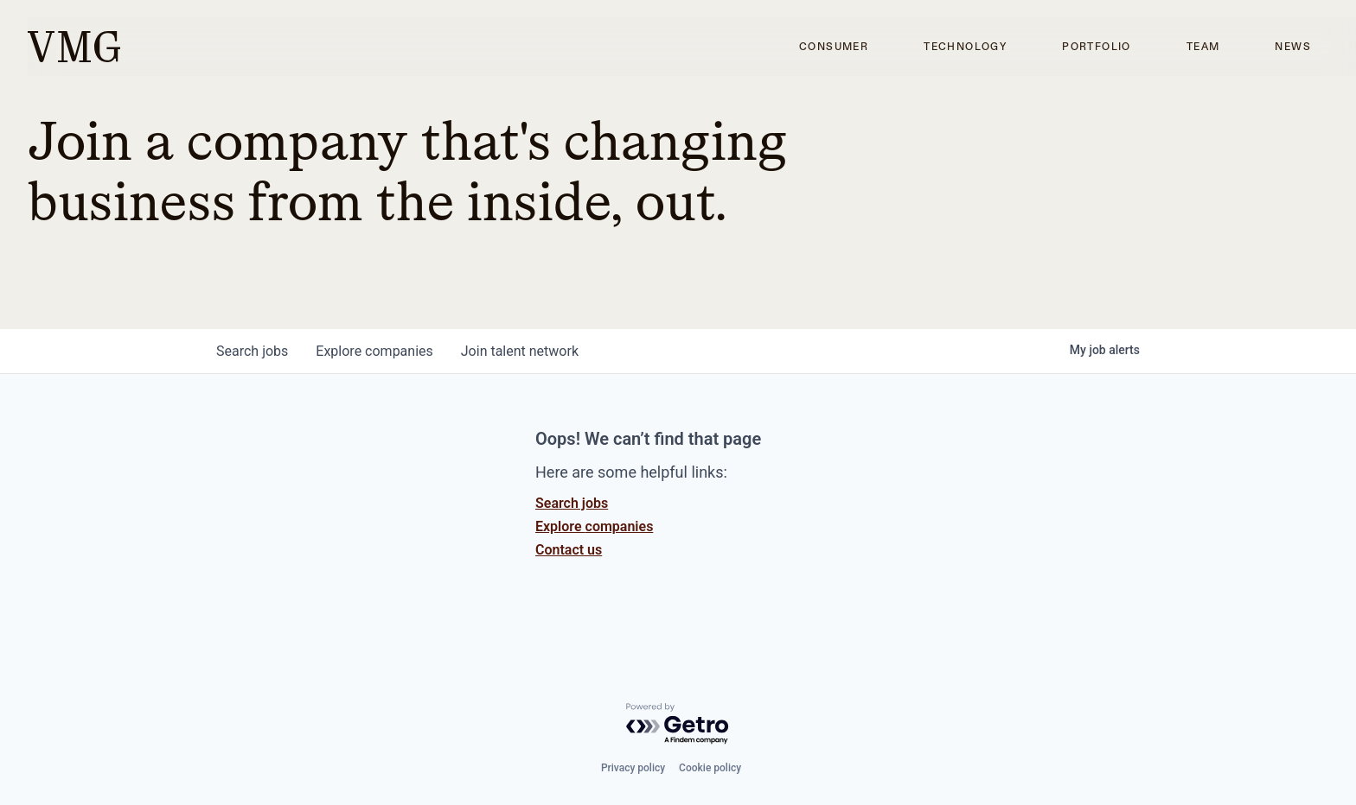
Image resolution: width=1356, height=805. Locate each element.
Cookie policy (710, 768)
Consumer (833, 46)
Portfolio (1096, 46)
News (1293, 46)
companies (374, 351)
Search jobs (571, 503)
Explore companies (594, 526)
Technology (965, 46)
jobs (252, 351)
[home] (74, 46)
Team (1203, 46)
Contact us (568, 550)
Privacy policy (633, 768)
